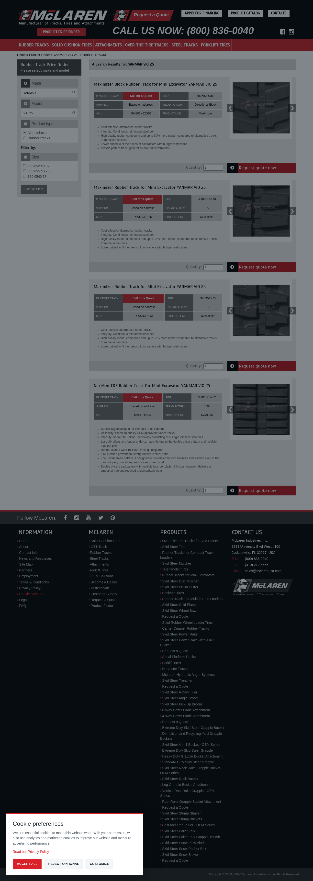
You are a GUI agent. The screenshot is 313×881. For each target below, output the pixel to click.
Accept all (27, 864)
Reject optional (63, 864)
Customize (99, 864)
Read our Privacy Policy (31, 852)
